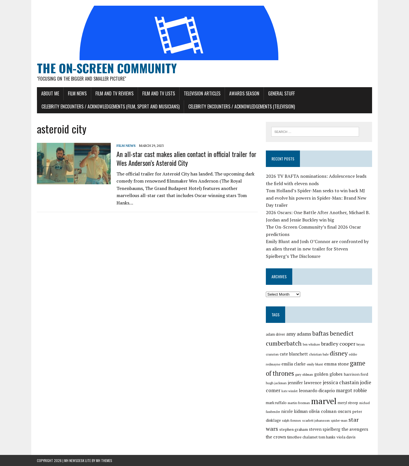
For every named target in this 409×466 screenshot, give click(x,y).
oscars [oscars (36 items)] (344, 411)
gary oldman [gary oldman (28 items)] (304, 374)
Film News (77, 93)
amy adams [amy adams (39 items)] (298, 334)
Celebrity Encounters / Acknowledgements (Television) (241, 106)
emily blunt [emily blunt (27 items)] (315, 364)
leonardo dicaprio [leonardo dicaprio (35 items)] (317, 390)
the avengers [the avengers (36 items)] (354, 429)
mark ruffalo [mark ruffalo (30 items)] (276, 402)
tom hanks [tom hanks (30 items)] (327, 437)
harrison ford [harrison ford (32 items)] (356, 374)
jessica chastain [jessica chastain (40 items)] (341, 382)
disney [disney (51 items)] (339, 353)
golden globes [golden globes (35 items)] (328, 374)
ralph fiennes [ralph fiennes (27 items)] (291, 420)
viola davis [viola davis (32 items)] (346, 437)
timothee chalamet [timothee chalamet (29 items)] (302, 437)
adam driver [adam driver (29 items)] (275, 334)
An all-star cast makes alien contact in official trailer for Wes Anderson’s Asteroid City (186, 158)
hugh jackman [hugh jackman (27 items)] (276, 383)
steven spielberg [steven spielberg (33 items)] (324, 429)
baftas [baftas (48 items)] (320, 333)
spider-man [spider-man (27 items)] (339, 420)
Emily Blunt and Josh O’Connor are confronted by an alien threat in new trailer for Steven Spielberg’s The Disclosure (317, 248)
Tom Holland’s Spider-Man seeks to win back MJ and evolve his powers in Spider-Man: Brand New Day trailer (316, 197)
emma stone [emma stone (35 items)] (336, 364)
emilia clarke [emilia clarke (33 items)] (293, 364)
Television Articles (202, 93)
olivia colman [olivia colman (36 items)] (323, 411)
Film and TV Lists (158, 93)
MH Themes (104, 460)
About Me (50, 93)
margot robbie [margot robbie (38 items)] (351, 390)
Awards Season (244, 93)
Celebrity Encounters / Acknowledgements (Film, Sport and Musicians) (110, 106)
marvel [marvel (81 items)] (324, 401)
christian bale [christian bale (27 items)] (319, 354)
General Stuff (281, 93)
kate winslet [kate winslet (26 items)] (289, 391)
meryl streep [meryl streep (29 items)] (348, 402)
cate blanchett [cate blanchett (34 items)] (294, 354)
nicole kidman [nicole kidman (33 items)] (294, 411)
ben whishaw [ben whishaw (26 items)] (311, 344)
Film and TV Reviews (114, 93)
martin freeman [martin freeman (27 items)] (299, 403)
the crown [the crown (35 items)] (276, 437)
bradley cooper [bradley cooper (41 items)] (338, 343)
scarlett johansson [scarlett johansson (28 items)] (316, 420)
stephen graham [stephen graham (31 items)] (293, 429)
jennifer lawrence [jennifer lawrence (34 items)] (305, 382)
